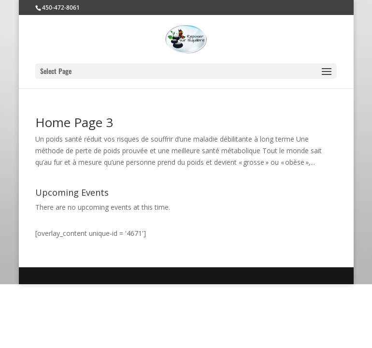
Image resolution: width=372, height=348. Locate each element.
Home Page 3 (74, 122)
